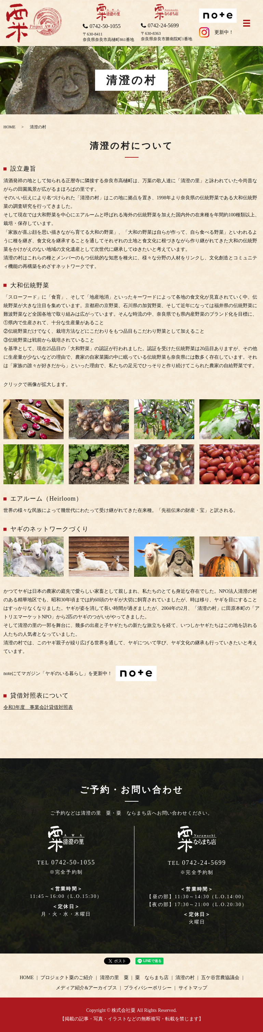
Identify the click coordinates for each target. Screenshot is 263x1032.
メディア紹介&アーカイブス (86, 987)
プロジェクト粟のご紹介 (66, 977)
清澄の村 (185, 977)
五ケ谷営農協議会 (220, 977)
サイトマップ (193, 987)
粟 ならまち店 (152, 977)
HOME (9, 127)
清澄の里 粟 (114, 977)
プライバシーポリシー (148, 987)
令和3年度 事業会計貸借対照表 (38, 707)
